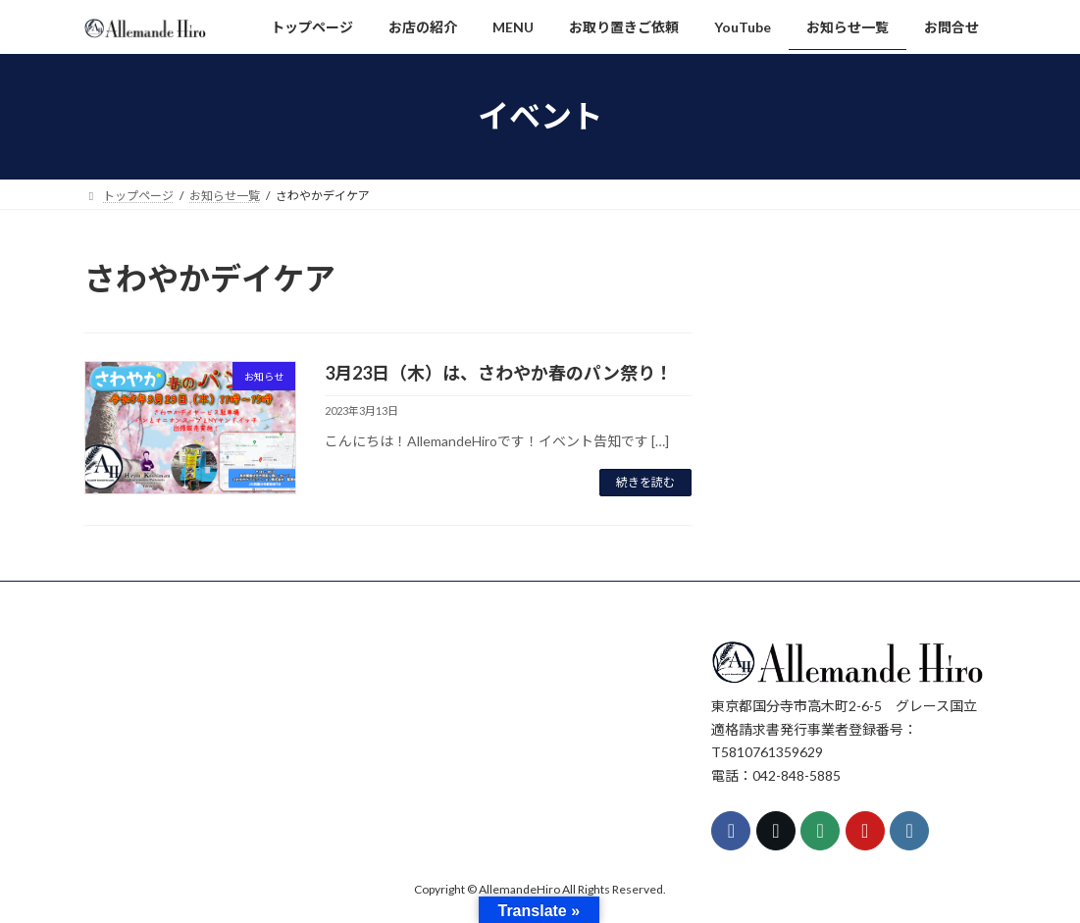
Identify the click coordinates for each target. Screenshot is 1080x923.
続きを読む (645, 482)
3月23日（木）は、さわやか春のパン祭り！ (499, 373)
